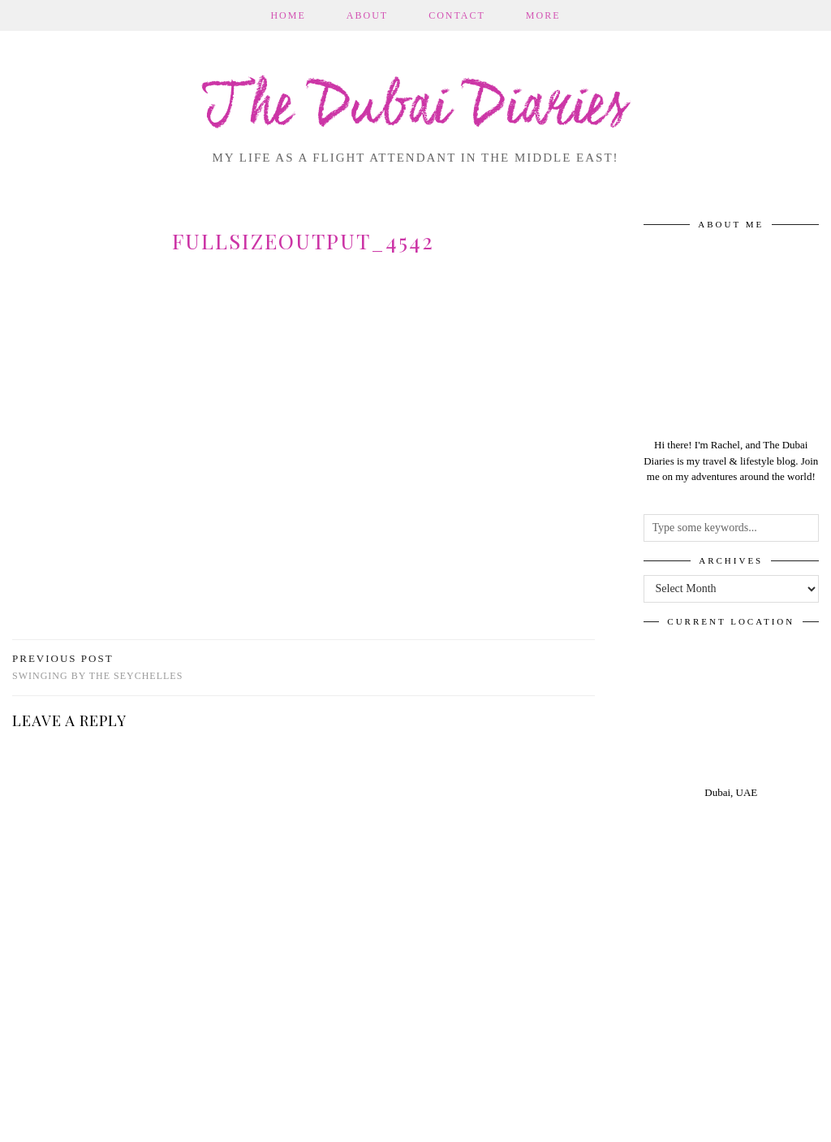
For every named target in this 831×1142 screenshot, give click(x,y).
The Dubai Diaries (415, 108)
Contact (456, 15)
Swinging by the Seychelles (97, 667)
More (543, 15)
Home (287, 15)
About (367, 15)
